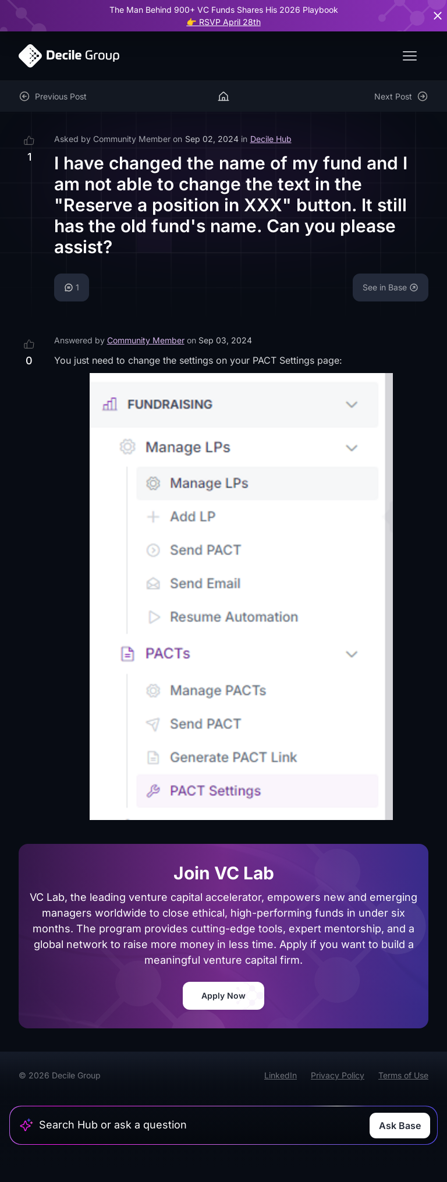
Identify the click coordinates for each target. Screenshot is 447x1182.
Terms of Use (403, 1075)
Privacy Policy (337, 1075)
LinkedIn (280, 1075)
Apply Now (223, 995)
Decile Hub (271, 139)
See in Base (390, 287)
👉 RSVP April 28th (223, 22)
